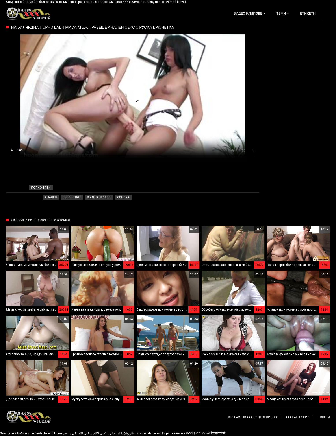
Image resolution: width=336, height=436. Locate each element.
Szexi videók (8, 433)
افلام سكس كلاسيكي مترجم (81, 433)
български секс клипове (57, 2)
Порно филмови (173, 433)
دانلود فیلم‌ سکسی (111, 433)
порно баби (41, 187)
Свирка (123, 197)
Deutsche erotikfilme (48, 433)
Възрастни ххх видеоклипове (253, 417)
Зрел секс (83, 2)
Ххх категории (297, 417)
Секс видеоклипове (106, 2)
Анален (51, 197)
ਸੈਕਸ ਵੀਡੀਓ (218, 433)
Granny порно (154, 2)
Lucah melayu (152, 433)
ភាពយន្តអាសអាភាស (198, 433)
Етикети (323, 417)
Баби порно (25, 433)
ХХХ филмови (133, 2)
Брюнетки (72, 197)
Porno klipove (175, 2)
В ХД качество (99, 197)
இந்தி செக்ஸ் (133, 433)
